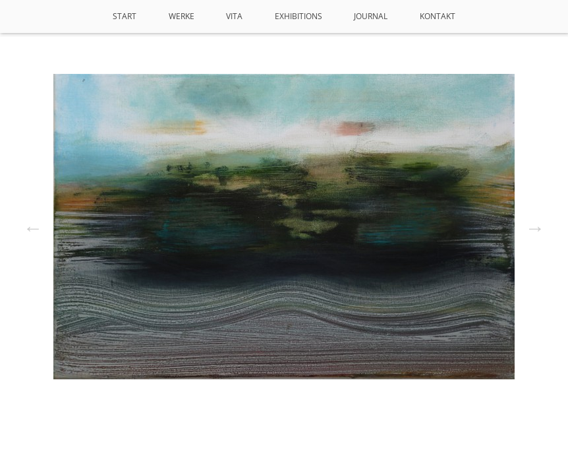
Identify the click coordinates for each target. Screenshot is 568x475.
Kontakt (437, 16)
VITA (234, 16)
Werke (181, 16)
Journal (370, 16)
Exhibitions (298, 16)
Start (124, 16)
